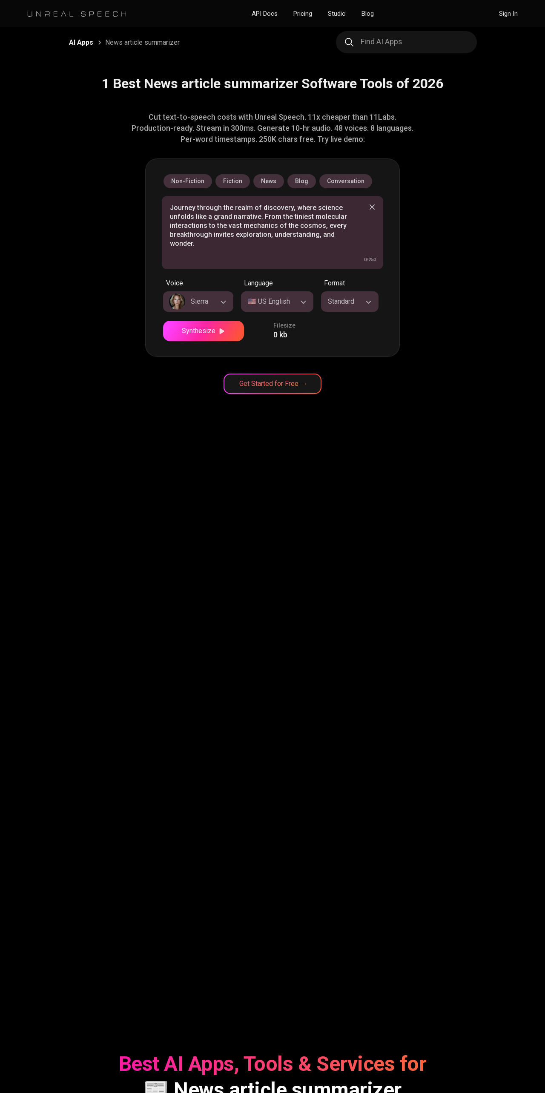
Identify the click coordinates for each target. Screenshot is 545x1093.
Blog (367, 13)
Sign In (508, 13)
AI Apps (81, 42)
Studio (337, 13)
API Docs (265, 13)
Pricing (302, 13)
